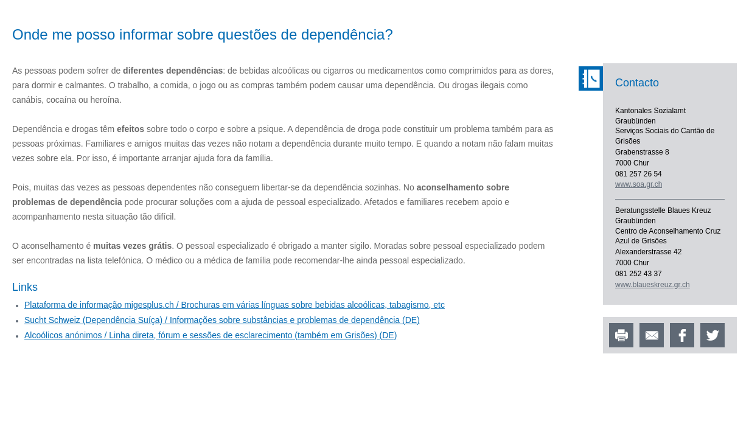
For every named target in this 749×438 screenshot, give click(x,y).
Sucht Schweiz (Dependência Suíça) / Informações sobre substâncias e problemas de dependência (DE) (222, 320)
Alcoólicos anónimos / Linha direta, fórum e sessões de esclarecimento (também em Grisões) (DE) (210, 335)
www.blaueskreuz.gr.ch (652, 284)
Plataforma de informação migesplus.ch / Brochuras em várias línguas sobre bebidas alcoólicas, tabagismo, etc (234, 305)
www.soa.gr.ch (638, 184)
